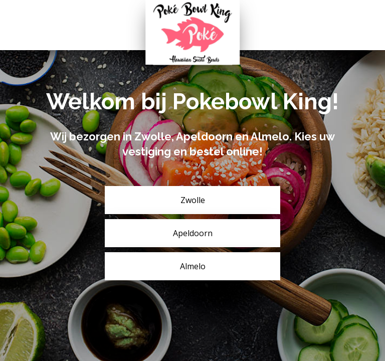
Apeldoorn (193, 233)
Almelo (193, 266)
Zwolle (192, 200)
